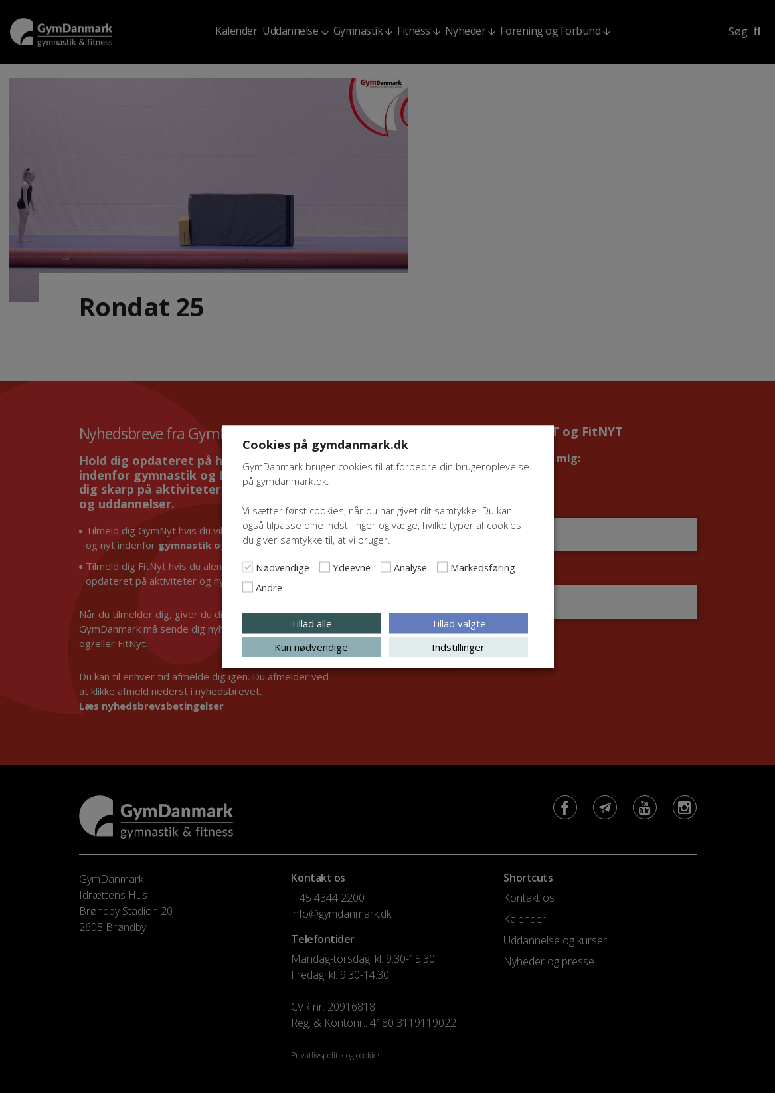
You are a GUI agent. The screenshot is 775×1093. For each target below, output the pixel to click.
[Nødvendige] (247, 566)
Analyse (410, 566)
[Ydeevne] (324, 566)
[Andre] (247, 586)
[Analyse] (386, 566)
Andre (269, 586)
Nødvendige (282, 566)
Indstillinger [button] (458, 646)
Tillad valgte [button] (458, 622)
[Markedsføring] (442, 566)
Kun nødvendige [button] (311, 646)
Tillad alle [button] (311, 622)
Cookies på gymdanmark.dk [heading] (325, 444)
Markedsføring (482, 566)
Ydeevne (352, 566)
